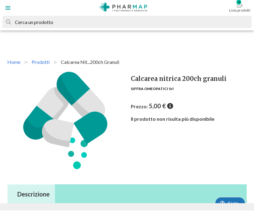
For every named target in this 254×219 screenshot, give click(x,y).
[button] (8, 8)
